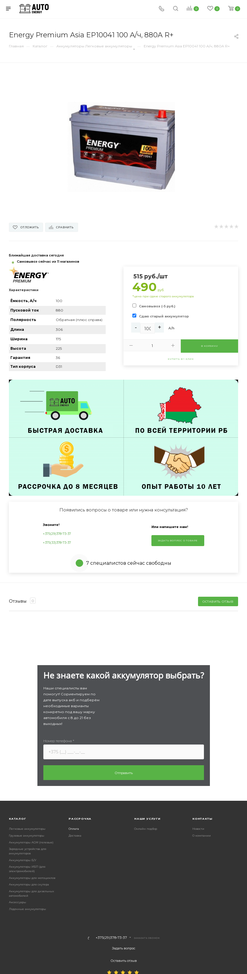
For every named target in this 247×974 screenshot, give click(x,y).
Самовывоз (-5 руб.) (157, 306)
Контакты (202, 818)
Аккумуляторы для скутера (29, 884)
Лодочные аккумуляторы (27, 909)
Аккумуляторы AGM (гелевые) (31, 842)
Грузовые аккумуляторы (26, 835)
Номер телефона (58, 741)
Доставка (75, 835)
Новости (198, 828)
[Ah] (147, 328)
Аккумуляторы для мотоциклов (32, 878)
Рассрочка (80, 818)
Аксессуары (17, 902)
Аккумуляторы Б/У (22, 860)
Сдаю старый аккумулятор (164, 316)
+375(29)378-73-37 (57, 534)
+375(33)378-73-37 (57, 542)
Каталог (17, 818)
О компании (201, 835)
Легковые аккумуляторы (27, 828)
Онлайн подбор (145, 828)
